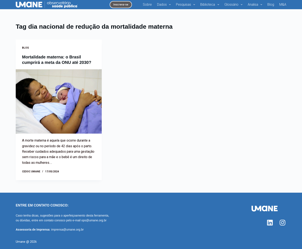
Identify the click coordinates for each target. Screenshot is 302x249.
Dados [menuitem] (164, 4)
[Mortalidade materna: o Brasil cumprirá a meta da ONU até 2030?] (59, 101)
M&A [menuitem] (282, 4)
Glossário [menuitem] (234, 4)
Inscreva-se (120, 4)
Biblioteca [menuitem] (210, 4)
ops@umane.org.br (94, 220)
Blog (25, 47)
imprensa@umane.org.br (67, 229)
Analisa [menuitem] (256, 4)
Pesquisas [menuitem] (186, 4)
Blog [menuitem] (270, 4)
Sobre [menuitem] (147, 4)
